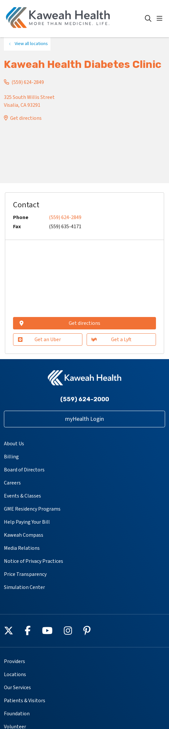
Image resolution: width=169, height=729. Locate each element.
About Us (14, 443)
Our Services (17, 687)
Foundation (17, 713)
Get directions (26, 118)
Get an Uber (39, 339)
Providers (14, 661)
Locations (15, 674)
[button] (161, 18)
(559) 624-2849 (27, 82)
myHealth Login (84, 419)
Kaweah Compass (23, 535)
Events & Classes (22, 495)
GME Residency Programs (32, 509)
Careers (12, 482)
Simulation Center (24, 587)
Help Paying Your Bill (27, 522)
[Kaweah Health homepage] (74, 18)
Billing (11, 456)
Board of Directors (24, 469)
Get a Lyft (112, 339)
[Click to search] (148, 18)
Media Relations (22, 548)
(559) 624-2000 (84, 399)
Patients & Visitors (24, 700)
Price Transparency (25, 574)
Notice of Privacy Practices (33, 561)
